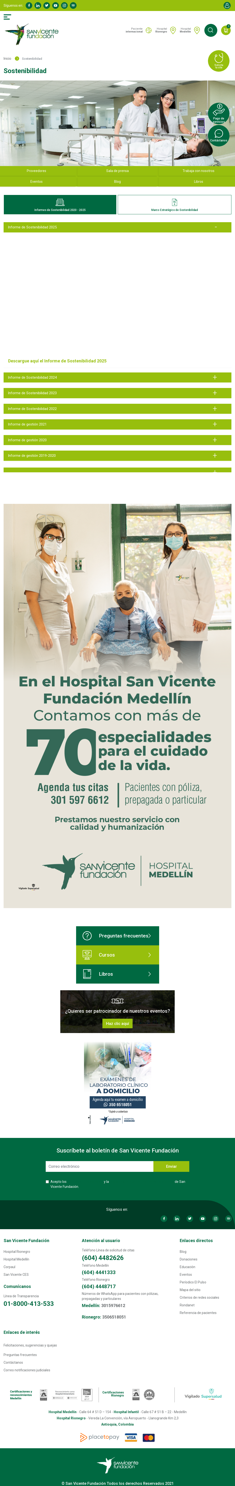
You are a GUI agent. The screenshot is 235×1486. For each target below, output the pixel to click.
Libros (98, 974)
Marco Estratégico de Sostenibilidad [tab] (174, 205)
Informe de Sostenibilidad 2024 (32, 377)
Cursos (99, 955)
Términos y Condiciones (85, 1182)
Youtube (55, 5)
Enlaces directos (196, 1240)
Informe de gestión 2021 (27, 424)
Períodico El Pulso (193, 1282)
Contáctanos (13, 1362)
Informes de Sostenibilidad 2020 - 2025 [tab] (59, 205)
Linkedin (37, 5)
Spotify (73, 5)
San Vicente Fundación (26, 1240)
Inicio (7, 58)
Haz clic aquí (117, 1023)
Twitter (46, 5)
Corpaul (9, 1267)
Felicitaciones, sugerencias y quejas (30, 1345)
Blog (117, 181)
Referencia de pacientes (198, 1313)
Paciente (134, 30)
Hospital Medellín (16, 1259)
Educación (187, 1267)
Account (227, 5)
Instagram (64, 5)
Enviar (171, 1166)
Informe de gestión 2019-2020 (32, 455)
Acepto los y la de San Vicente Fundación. (117, 1184)
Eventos (186, 1274)
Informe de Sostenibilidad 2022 (32, 409)
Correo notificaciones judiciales (27, 1370)
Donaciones (188, 1259)
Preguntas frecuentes (115, 936)
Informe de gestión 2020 (27, 440)
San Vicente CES (16, 1274)
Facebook (29, 5)
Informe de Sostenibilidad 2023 (32, 393)
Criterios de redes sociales (199, 1297)
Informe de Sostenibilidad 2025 (32, 227)
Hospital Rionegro (17, 1252)
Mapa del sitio (190, 1290)
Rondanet (187, 1305)
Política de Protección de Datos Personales (142, 1182)
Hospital (161, 30)
